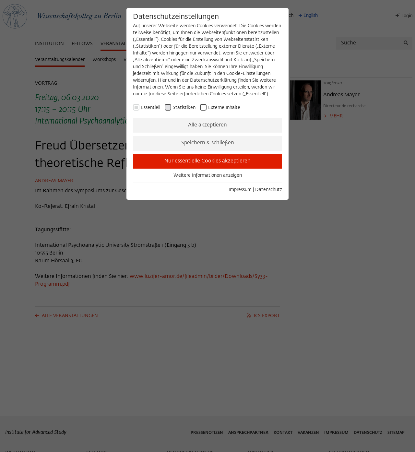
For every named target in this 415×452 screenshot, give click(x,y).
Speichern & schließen (207, 143)
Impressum (240, 189)
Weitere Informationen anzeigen (207, 175)
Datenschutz (268, 189)
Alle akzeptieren (207, 125)
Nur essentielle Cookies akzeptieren (207, 161)
